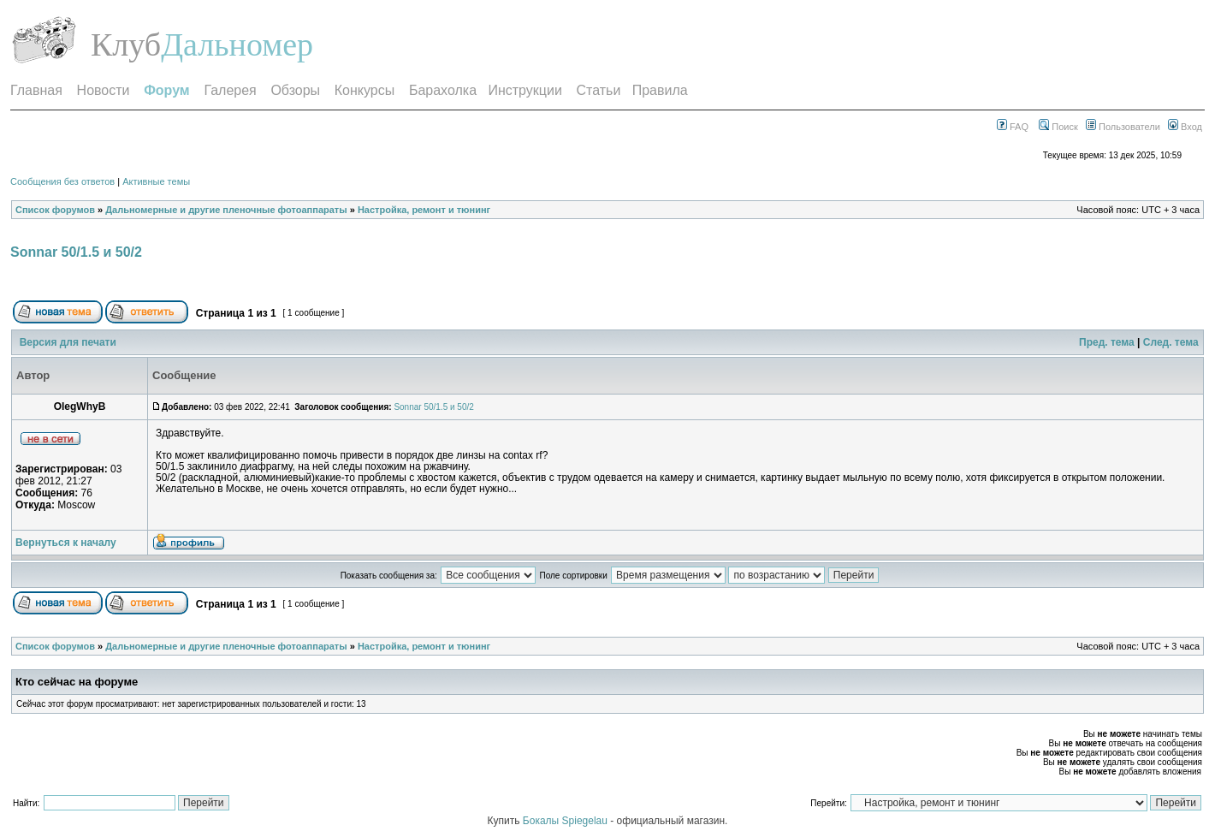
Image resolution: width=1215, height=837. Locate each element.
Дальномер (237, 44)
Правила (660, 90)
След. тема (1171, 342)
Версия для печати (68, 342)
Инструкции (524, 90)
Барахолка (443, 90)
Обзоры (295, 90)
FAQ (1012, 127)
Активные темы (156, 181)
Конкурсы (364, 90)
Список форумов (55, 210)
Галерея (230, 90)
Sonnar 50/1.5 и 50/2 (76, 252)
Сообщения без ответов (62, 181)
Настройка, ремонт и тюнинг (424, 210)
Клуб (126, 44)
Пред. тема (1107, 342)
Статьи (599, 90)
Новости (103, 90)
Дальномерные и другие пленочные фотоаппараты (226, 210)
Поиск (1058, 127)
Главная (36, 90)
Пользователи (1123, 127)
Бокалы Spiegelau (566, 821)
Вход (1185, 127)
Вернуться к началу (65, 543)
